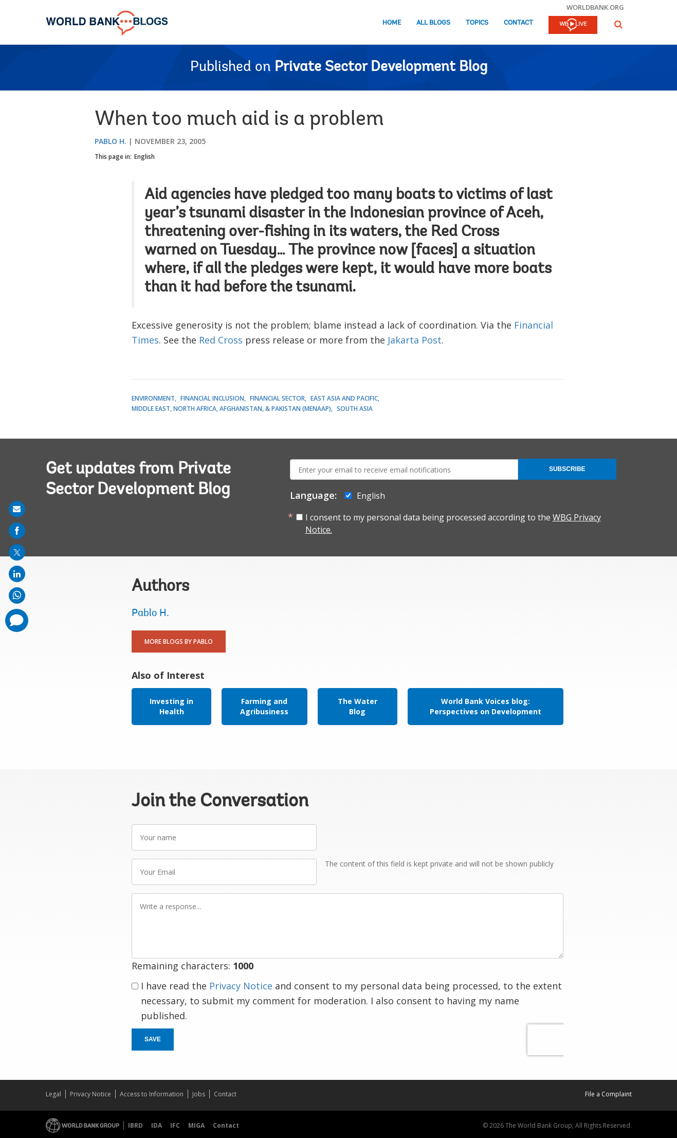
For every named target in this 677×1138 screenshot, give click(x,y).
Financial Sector (277, 398)
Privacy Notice (240, 986)
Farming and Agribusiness (264, 706)
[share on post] (17, 552)
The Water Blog (357, 706)
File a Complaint (608, 1094)
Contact (518, 23)
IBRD (135, 1125)
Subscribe (567, 469)
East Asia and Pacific (344, 398)
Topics (477, 23)
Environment (153, 398)
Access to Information (152, 1094)
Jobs (198, 1094)
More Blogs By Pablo (178, 641)
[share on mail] (17, 509)
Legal (53, 1094)
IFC (175, 1125)
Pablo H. (110, 141)
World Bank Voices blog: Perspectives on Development (485, 706)
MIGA (196, 1125)
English (144, 156)
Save (152, 1039)
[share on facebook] (17, 530)
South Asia (355, 408)
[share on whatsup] (17, 595)
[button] (618, 24)
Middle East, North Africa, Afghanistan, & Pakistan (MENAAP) (231, 408)
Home (391, 23)
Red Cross (221, 340)
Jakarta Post (415, 340)
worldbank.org (595, 7)
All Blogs (433, 23)
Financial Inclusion (212, 398)
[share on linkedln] (17, 574)
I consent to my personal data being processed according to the (453, 523)
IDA (156, 1125)
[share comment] (16, 620)
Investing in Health (171, 706)
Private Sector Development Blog (381, 67)
